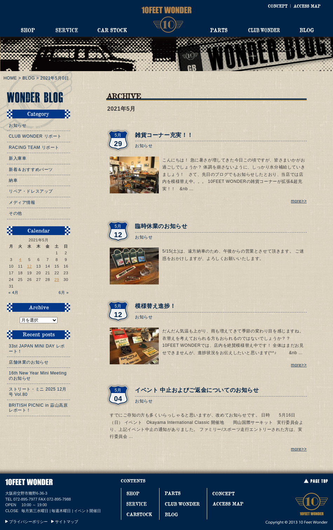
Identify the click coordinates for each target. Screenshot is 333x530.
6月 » (64, 292)
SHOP (28, 30)
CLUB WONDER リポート (35, 136)
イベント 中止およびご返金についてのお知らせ (197, 390)
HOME (10, 78)
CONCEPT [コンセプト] (277, 6)
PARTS (218, 30)
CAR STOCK (112, 30)
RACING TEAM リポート (34, 147)
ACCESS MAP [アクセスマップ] (306, 6)
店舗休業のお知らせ (28, 362)
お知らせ (143, 145)
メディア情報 (22, 202)
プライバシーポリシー (28, 521)
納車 (13, 180)
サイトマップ (66, 521)
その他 (15, 213)
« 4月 (13, 292)
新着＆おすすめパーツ (31, 169)
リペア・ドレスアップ (31, 191)
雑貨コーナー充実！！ (164, 135)
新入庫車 (17, 158)
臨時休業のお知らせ (161, 226)
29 (56, 279)
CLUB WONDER (264, 30)
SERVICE (66, 30)
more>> (299, 201)
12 (29, 266)
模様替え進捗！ (155, 306)
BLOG (307, 30)
